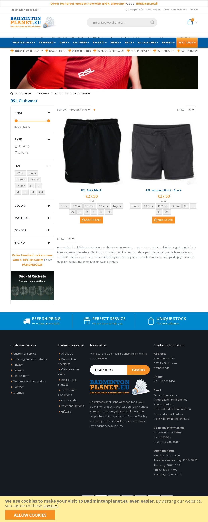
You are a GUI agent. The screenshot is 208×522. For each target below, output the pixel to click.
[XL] (33, 192)
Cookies (18, 370)
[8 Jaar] (33, 173)
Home (11, 93)
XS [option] (72, 211)
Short (24, 146)
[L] (26, 192)
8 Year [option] (77, 205)
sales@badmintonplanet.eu (171, 419)
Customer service (24, 353)
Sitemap (18, 392)
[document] (104, 509)
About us (67, 353)
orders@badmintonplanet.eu (172, 409)
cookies (50, 505)
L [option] (94, 211)
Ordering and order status (30, 359)
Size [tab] (32, 166)
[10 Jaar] (21, 179)
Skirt (23, 152)
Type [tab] (32, 139)
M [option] (87, 211)
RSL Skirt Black (92, 190)
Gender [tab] (32, 230)
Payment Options (72, 406)
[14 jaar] (21, 186)
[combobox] (122, 22)
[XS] (31, 186)
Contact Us (153, 9)
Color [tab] (32, 205)
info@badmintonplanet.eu (170, 399)
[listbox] (92, 209)
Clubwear (42, 93)
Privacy (18, 364)
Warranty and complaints (29, 381)
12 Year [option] (104, 205)
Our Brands (68, 400)
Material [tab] (32, 218)
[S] (39, 186)
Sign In (194, 9)
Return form (21, 376)
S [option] (80, 211)
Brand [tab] (32, 242)
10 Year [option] (90, 205)
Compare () (134, 9)
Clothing (25, 93)
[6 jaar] (21, 173)
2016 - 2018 (61, 93)
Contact (18, 387)
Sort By (62, 109)
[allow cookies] (30, 515)
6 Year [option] (64, 205)
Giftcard (66, 411)
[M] (18, 192)
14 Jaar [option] (118, 205)
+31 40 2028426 (164, 381)
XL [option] (101, 211)
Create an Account (175, 9)
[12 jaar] (35, 179)
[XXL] (41, 192)
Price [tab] (32, 112)
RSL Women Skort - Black (164, 190)
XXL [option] (110, 211)
